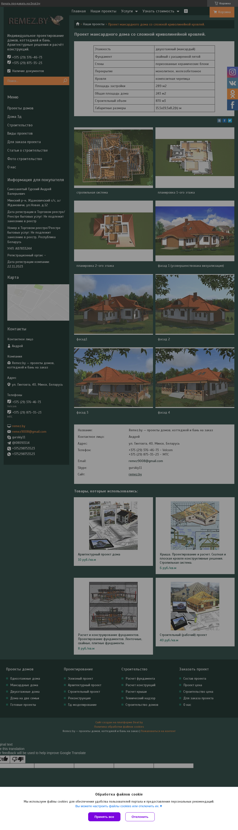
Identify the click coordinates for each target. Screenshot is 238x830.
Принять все (104, 817)
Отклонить (140, 817)
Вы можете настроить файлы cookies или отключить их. (117, 806)
